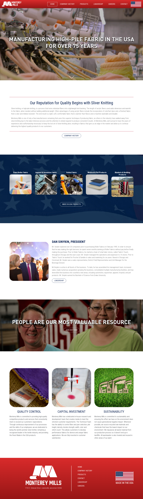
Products (82, 474)
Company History (85, 471)
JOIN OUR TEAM (71, 330)
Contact (81, 478)
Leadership (82, 482)
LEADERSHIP (59, 281)
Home (80, 467)
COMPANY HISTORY (71, 136)
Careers (81, 486)
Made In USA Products (71, 204)
